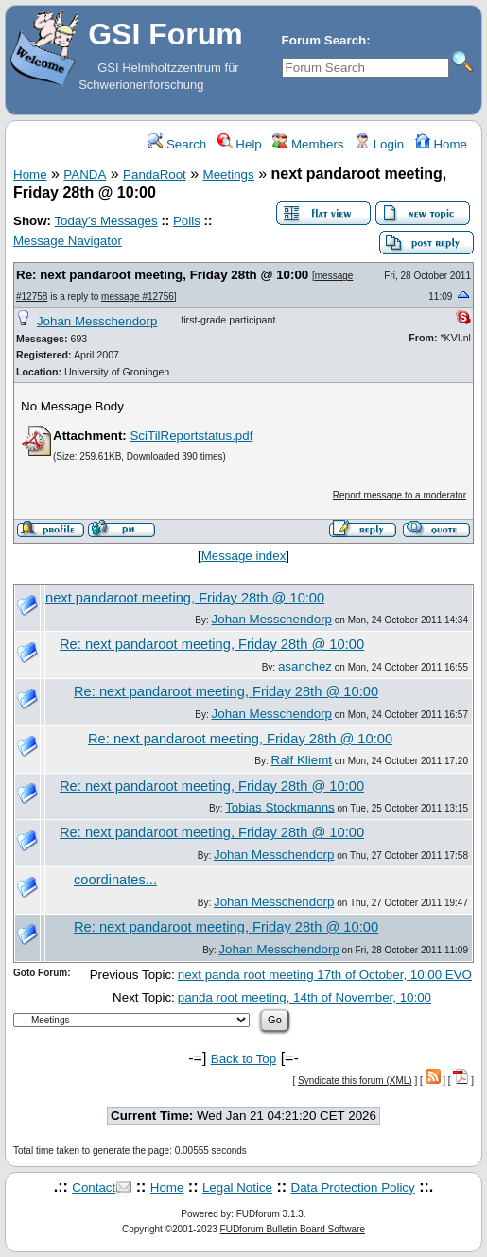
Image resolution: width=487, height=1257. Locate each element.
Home (441, 144)
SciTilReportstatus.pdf (191, 435)
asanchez (305, 666)
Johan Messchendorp (97, 321)
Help (239, 144)
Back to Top (243, 1059)
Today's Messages (105, 221)
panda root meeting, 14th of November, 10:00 (304, 997)
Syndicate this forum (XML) (355, 1080)
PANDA (84, 174)
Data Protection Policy (353, 1187)
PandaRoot (154, 174)
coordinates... (115, 879)
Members (307, 144)
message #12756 (137, 296)
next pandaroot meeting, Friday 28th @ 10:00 (184, 597)
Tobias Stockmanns (280, 807)
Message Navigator (67, 241)
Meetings (228, 174)
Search (177, 144)
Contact (93, 1187)
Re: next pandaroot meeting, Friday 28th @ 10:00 (162, 275)
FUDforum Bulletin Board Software (292, 1229)
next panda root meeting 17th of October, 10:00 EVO (325, 975)
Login (379, 144)
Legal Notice (237, 1187)
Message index (244, 556)
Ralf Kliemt (301, 760)
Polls (186, 221)
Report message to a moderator (399, 495)
